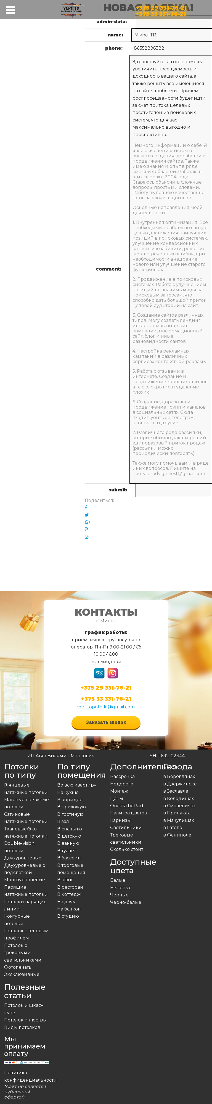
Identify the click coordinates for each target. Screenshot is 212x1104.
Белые (117, 880)
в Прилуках (176, 813)
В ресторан (70, 887)
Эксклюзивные (21, 974)
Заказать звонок (106, 722)
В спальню (69, 829)
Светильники (126, 827)
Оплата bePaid (126, 805)
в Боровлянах (179, 776)
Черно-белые (125, 902)
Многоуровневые (24, 879)
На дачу (66, 901)
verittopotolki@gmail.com (106, 706)
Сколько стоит (126, 849)
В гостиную (70, 814)
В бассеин (69, 858)
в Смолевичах (179, 805)
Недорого (121, 784)
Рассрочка (122, 776)
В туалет (66, 850)
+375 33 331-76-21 (161, 13)
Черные (119, 895)
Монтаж (119, 791)
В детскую (69, 836)
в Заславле (175, 791)
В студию (68, 916)
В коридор (70, 799)
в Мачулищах (178, 820)
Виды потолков (22, 1027)
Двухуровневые (22, 858)
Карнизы (120, 820)
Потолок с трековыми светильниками (22, 953)
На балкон (69, 909)
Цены (116, 798)
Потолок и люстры (25, 1020)
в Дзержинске (180, 784)
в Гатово (172, 827)
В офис (65, 879)
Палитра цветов (128, 813)
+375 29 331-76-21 (161, 7)
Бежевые (121, 887)
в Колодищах (178, 798)
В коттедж (69, 894)
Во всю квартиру (76, 785)
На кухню (68, 792)
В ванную (68, 843)
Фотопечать (17, 967)
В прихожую (71, 806)
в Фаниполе (177, 835)
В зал (63, 821)
